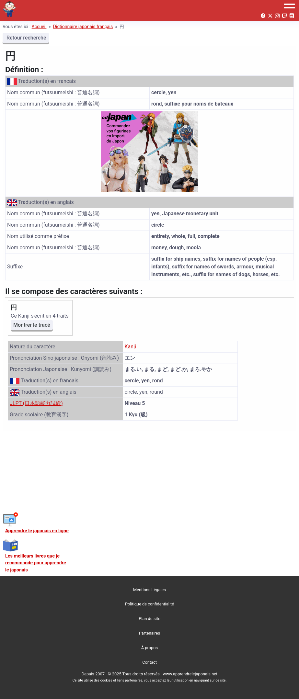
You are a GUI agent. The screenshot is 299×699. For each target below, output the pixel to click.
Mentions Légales (149, 589)
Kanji (130, 347)
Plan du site (149, 618)
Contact (149, 662)
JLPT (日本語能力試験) (36, 403)
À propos (149, 647)
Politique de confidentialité (149, 604)
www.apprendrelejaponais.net (190, 673)
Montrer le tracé (31, 325)
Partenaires (149, 633)
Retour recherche (25, 38)
